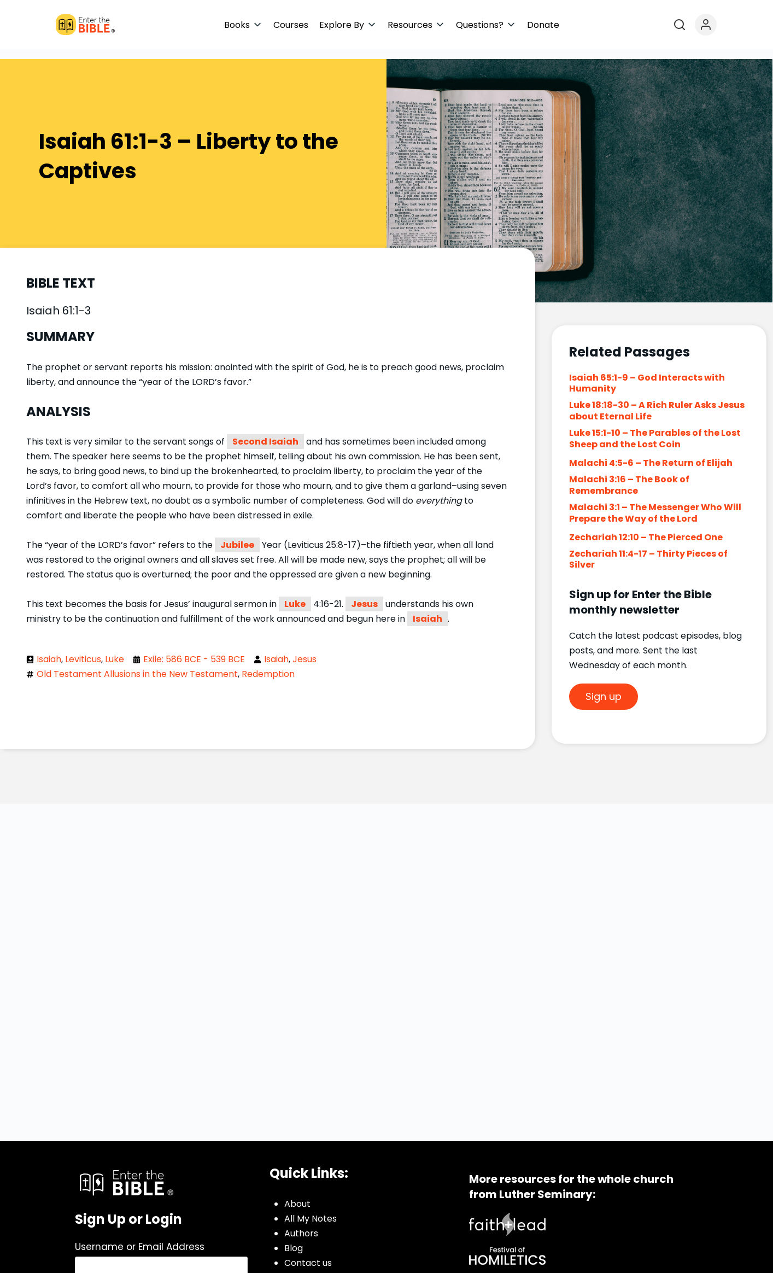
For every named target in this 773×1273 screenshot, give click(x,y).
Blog (293, 1238)
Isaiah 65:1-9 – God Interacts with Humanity (647, 373)
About (297, 1194)
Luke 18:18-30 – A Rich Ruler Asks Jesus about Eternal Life (657, 401)
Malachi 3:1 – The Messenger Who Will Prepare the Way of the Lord (655, 503)
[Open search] (679, 25)
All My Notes (310, 1208)
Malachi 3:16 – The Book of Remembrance (629, 475)
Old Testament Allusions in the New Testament (137, 664)
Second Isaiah (265, 431)
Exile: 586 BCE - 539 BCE (194, 649)
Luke (295, 594)
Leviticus (83, 649)
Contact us (308, 1253)
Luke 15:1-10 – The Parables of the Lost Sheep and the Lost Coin (655, 429)
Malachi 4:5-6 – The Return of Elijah (651, 453)
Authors (301, 1223)
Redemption (268, 664)
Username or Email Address (139, 1236)
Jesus (364, 594)
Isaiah (427, 609)
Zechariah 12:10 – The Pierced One (646, 527)
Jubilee (237, 535)
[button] (243, 25)
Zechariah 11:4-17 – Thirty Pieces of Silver (648, 550)
